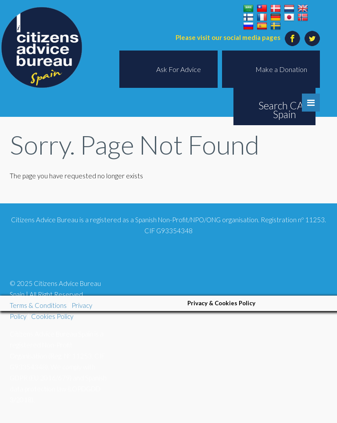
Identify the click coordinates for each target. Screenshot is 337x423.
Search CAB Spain (284, 109)
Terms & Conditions (38, 305)
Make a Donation (281, 69)
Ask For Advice (178, 69)
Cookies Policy (52, 316)
